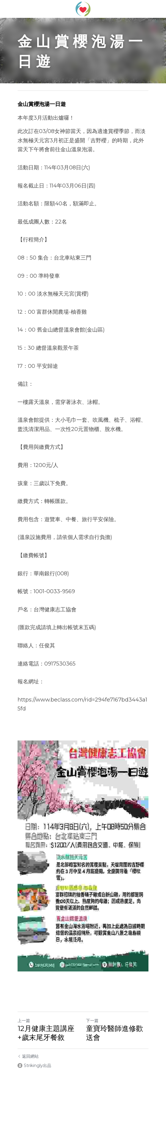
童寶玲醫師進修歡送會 (114, 1033)
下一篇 (92, 1020)
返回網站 (28, 1056)
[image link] (83, 8)
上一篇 (24, 1020)
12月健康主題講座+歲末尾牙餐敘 (46, 1033)
